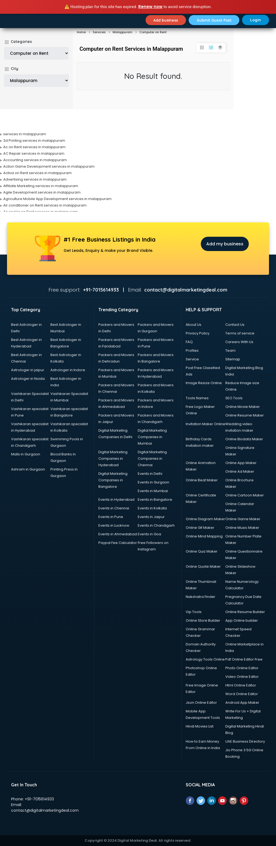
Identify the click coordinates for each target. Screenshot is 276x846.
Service (192, 359)
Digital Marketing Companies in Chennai (152, 458)
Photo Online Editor (241, 668)
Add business (165, 20)
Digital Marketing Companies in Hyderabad (112, 458)
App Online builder (241, 620)
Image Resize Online (204, 382)
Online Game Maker (242, 519)
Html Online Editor (240, 685)
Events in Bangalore (155, 499)
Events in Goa (149, 534)
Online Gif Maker (200, 527)
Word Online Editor (241, 693)
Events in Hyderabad (116, 499)
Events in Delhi (150, 473)
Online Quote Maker (203, 566)
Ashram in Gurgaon (28, 469)
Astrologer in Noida (28, 378)
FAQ (189, 341)
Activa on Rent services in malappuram (37, 172)
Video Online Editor (242, 676)
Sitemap (232, 359)
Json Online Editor (201, 702)
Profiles (192, 350)
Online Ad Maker (239, 471)
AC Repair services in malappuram (33, 153)
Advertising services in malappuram (35, 179)
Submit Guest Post (213, 20)
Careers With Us (239, 341)
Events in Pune (110, 516)
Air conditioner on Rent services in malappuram (45, 205)
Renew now (150, 6)
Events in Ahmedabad (117, 534)
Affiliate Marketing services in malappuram (40, 185)
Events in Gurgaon (153, 482)
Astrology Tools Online (205, 659)
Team (230, 350)
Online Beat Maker (202, 480)
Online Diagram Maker (205, 519)
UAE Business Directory (245, 741)
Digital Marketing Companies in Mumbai (152, 437)
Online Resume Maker (244, 415)
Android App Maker (242, 702)
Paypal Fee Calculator (117, 542)
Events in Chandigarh (156, 525)
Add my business (224, 244)
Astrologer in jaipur (27, 370)
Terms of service (239, 333)
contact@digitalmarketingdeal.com (45, 810)
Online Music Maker (242, 527)
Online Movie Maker (242, 406)
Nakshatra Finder (200, 596)
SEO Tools (234, 398)
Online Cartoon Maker (244, 495)
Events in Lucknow (113, 525)
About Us (193, 324)
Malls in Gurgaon (25, 454)
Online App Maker (241, 462)
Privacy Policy (197, 333)
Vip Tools (194, 611)
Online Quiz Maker (202, 551)
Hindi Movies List (199, 726)
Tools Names (197, 398)
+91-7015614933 (39, 799)
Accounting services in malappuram (35, 160)
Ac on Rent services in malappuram (34, 147)
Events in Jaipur (151, 516)
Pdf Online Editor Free (244, 659)
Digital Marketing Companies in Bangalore (112, 480)
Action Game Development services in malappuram (49, 166)
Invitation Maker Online (205, 424)
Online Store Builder (203, 620)
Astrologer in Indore (67, 370)
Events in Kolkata (152, 508)
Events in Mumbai (153, 490)
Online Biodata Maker (244, 439)
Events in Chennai (113, 508)
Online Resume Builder (245, 611)
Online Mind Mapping (204, 536)
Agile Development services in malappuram (42, 192)
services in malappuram (24, 134)
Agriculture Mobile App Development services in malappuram (57, 198)
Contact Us (234, 324)
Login (255, 20)
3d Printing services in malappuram (34, 140)
